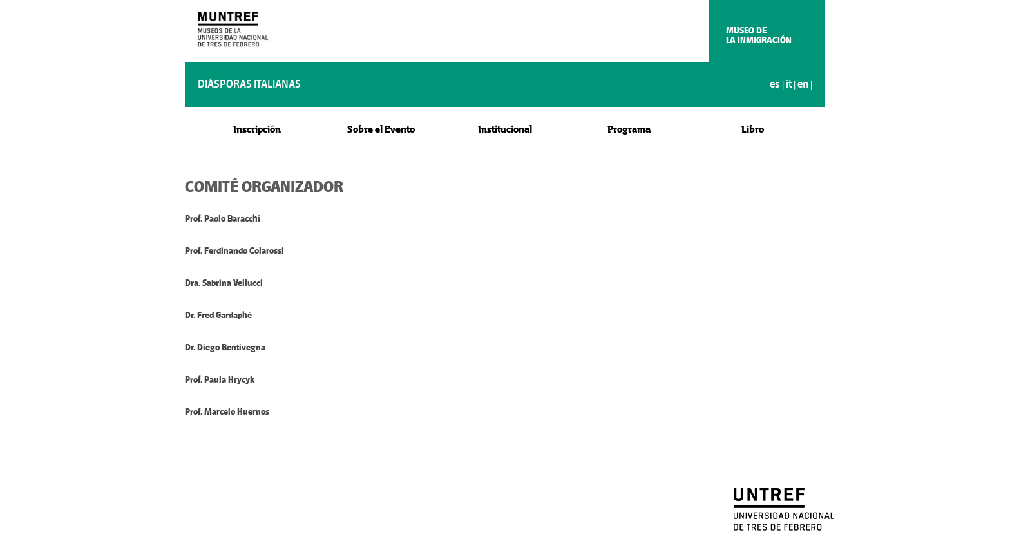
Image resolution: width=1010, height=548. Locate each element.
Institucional (505, 129)
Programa (629, 129)
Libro (752, 129)
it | (791, 84)
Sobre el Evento (381, 129)
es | (778, 84)
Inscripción (257, 129)
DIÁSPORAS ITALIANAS (249, 84)
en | (804, 84)
